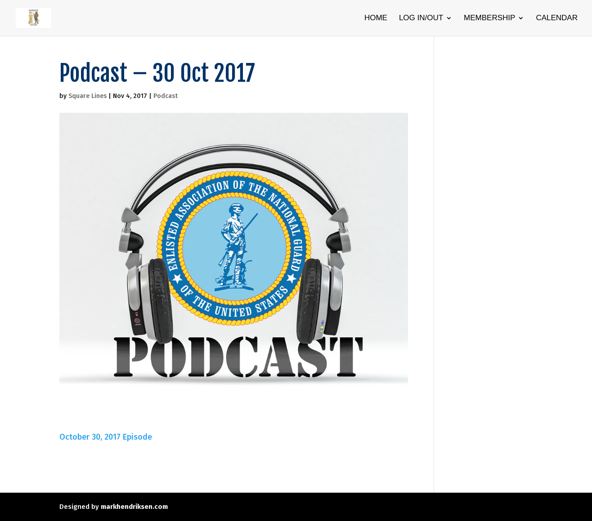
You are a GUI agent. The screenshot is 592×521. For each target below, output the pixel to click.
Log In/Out (421, 18)
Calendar (557, 18)
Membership (489, 18)
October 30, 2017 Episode (105, 437)
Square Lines (87, 96)
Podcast (165, 96)
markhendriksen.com (134, 507)
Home (375, 18)
